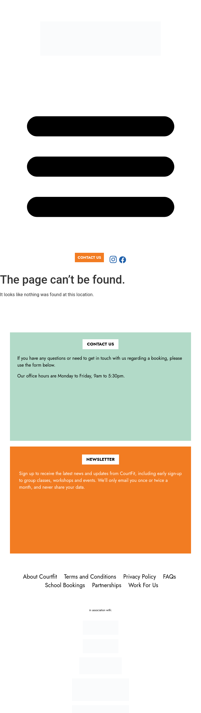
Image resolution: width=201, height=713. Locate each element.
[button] (100, 163)
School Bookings (65, 585)
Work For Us (143, 585)
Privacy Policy (139, 577)
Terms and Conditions (90, 577)
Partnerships (106, 585)
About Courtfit (40, 577)
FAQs (169, 577)
